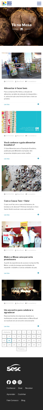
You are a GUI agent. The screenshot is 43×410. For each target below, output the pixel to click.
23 (4, 345)
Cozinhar (22, 394)
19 (24, 341)
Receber (29, 388)
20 (29, 341)
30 (39, 345)
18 (19, 341)
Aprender (11, 394)
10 (19, 336)
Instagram (20, 382)
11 (24, 336)
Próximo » (21, 349)
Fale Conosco (12, 400)
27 (24, 345)
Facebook (9, 382)
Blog (23, 400)
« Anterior (6, 332)
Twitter (14, 382)
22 (39, 341)
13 (34, 336)
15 (4, 341)
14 (39, 336)
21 (34, 341)
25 (14, 345)
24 (9, 345)
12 (29, 336)
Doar (20, 388)
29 (34, 345)
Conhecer (11, 388)
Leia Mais (21, 104)
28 (29, 345)
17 (14, 341)
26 (19, 345)
